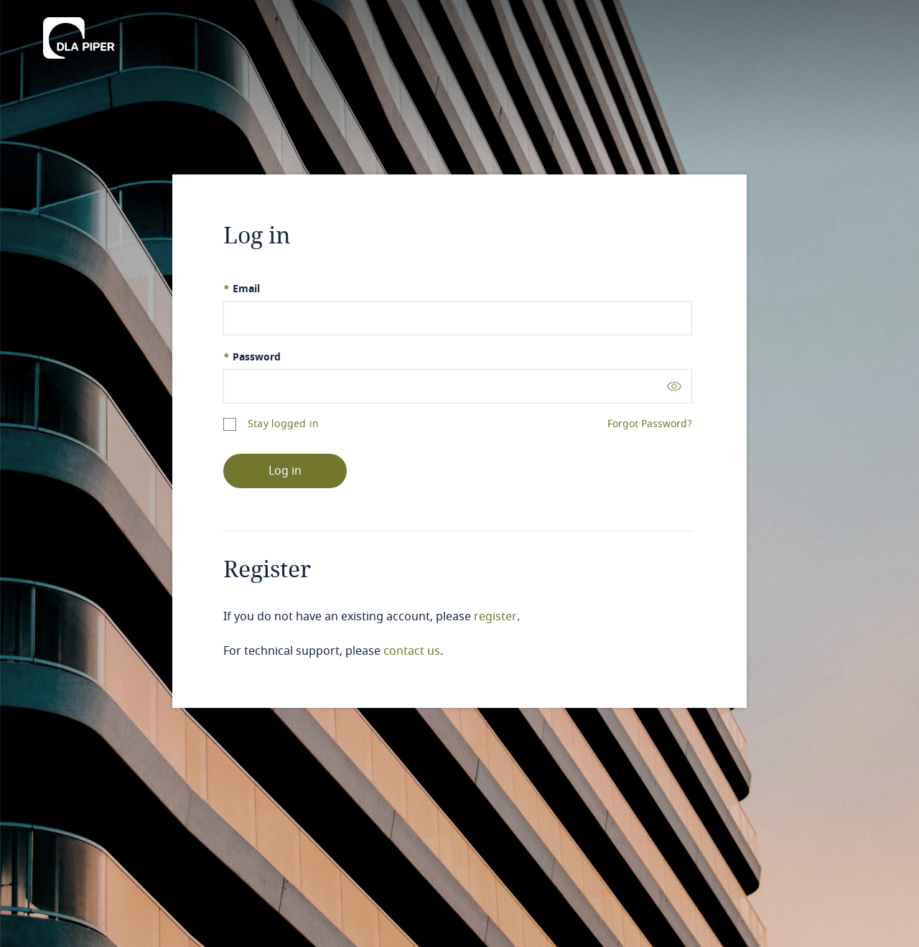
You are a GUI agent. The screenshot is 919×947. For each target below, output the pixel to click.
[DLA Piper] (78, 34)
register (495, 616)
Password (252, 357)
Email (241, 289)
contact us (411, 651)
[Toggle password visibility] (674, 385)
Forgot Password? (649, 424)
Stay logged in (283, 423)
